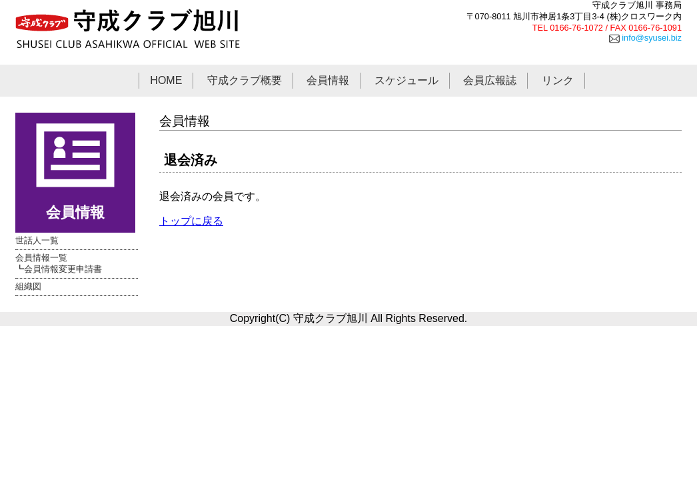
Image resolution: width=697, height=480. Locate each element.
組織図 (28, 286)
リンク (558, 80)
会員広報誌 (489, 80)
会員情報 (328, 80)
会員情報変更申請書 (63, 269)
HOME (166, 80)
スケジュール (406, 80)
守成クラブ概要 (244, 80)
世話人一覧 (37, 240)
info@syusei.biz (645, 38)
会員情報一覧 (41, 258)
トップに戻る (191, 221)
